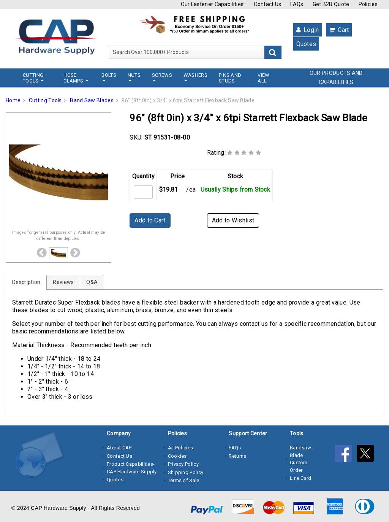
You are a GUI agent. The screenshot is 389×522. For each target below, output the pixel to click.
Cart (339, 29)
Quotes (306, 44)
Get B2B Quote (331, 4)
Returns (237, 456)
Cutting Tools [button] (33, 78)
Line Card (301, 478)
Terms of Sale (183, 480)
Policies (368, 4)
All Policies (180, 448)
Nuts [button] (134, 75)
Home (13, 100)
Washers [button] (195, 75)
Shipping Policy (186, 472)
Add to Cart (149, 220)
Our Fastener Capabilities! (213, 4)
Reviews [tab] (63, 282)
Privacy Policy (183, 464)
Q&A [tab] (92, 282)
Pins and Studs (230, 78)
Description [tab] (26, 282)
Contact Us (267, 4)
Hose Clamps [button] (73, 78)
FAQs (296, 4)
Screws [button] (162, 75)
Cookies (177, 456)
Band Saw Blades (92, 100)
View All (263, 78)
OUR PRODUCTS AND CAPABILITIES (336, 77)
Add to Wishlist (233, 220)
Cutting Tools (45, 100)
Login (307, 29)
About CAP (119, 448)
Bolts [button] (108, 75)
